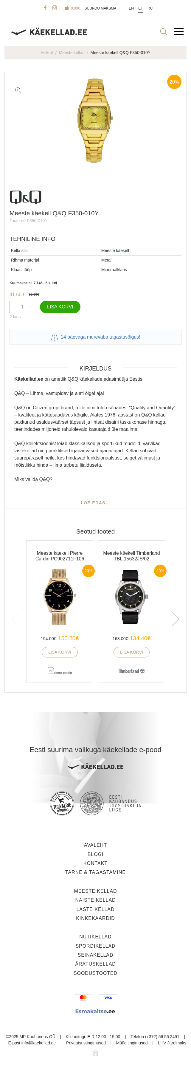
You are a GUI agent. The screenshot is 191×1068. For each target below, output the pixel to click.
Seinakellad (96, 955)
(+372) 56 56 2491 (162, 1036)
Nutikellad (95, 936)
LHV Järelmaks (172, 1043)
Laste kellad (95, 909)
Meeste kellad (72, 52)
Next (177, 616)
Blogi (96, 854)
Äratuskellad (95, 963)
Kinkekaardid (95, 918)
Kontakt (95, 863)
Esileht (47, 52)
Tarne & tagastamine (95, 872)
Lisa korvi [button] (59, 652)
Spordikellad (95, 946)
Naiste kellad (95, 900)
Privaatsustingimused (86, 1043)
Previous (19, 616)
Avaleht (95, 845)
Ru (150, 8)
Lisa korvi (60, 306)
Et (140, 8)
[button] (18, 90)
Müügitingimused (132, 1043)
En (131, 8)
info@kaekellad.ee (38, 1043)
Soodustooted (95, 973)
